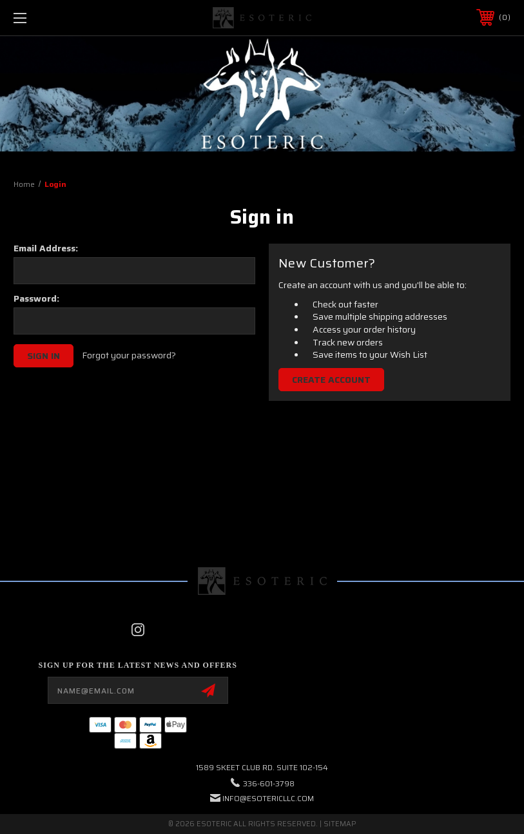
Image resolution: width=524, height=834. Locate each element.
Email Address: (46, 248)
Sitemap (340, 824)
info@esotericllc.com (268, 798)
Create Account (331, 380)
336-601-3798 (269, 783)
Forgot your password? (129, 355)
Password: (36, 298)
